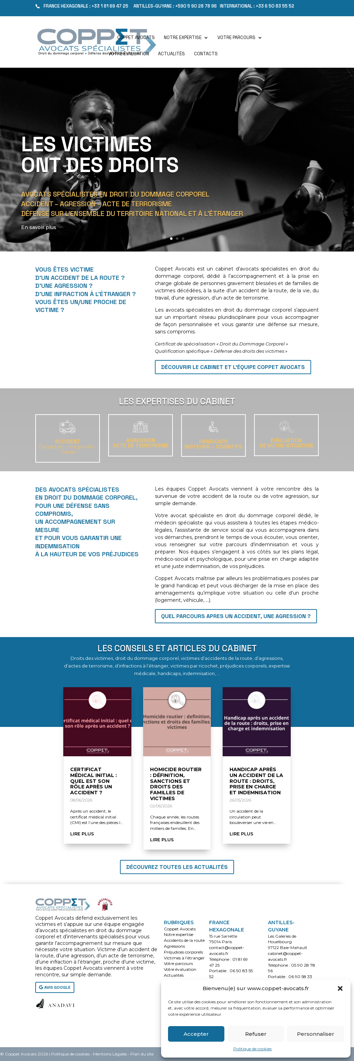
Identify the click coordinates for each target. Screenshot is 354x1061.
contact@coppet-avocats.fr (226, 950)
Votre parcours (236, 37)
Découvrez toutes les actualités (177, 867)
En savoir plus (40, 235)
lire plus (82, 833)
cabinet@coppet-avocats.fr (285, 956)
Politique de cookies (252, 1048)
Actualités (171, 54)
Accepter (196, 1034)
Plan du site (141, 1054)
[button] (340, 988)
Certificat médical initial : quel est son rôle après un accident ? (93, 781)
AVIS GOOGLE (57, 987)
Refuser (256, 1034)
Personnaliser (315, 1034)
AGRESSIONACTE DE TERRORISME (141, 443)
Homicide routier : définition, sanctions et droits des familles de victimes (176, 784)
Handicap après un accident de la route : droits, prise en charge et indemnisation (256, 781)
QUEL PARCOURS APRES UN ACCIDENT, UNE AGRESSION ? (236, 616)
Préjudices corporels (183, 952)
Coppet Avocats (136, 37)
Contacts (206, 54)
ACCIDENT (68, 446)
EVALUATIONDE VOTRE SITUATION (286, 443)
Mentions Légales (110, 1054)
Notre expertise (183, 37)
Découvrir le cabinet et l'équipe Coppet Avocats (233, 367)
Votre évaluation (128, 54)
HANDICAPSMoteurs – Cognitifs (213, 444)
